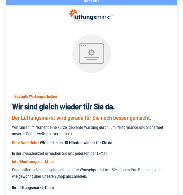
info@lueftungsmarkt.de (33, 161)
